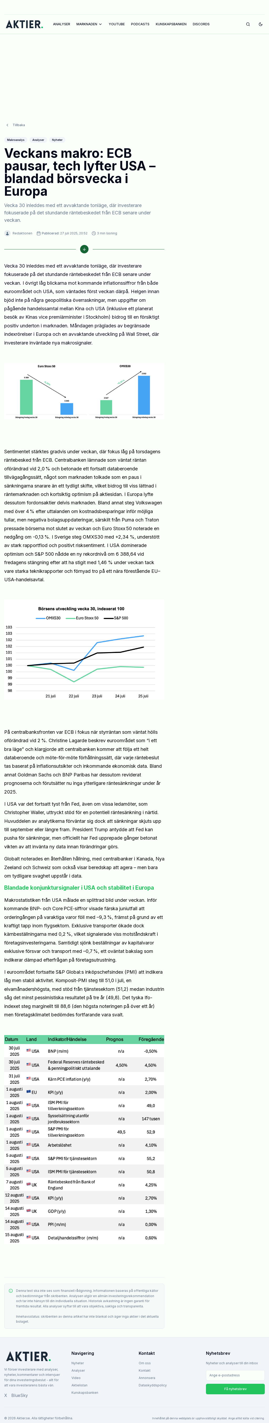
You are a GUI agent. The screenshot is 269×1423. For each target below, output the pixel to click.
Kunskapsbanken (84, 1393)
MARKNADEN (89, 24)
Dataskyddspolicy (153, 1385)
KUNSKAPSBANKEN (171, 24)
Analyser (78, 1370)
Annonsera (147, 1378)
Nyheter (77, 1363)
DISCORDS (201, 24)
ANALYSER (61, 24)
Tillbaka (15, 125)
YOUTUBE (117, 24)
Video (76, 1378)
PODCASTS (140, 24)
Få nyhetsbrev (235, 1389)
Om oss (145, 1363)
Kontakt (145, 1370)
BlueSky (19, 1395)
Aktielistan (79, 1385)
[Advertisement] (134, 73)
